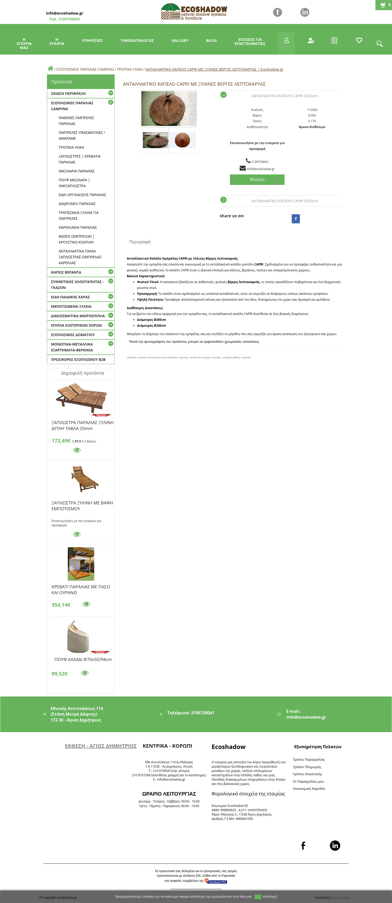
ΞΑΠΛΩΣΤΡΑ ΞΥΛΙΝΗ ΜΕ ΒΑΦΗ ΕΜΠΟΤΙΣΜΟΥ (82, 503)
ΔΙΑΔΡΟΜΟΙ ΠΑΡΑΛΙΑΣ (77, 203)
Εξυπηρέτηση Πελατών (318, 746)
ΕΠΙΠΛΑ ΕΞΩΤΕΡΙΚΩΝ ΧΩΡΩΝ (76, 325)
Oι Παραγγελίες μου (308, 781)
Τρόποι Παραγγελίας (309, 759)
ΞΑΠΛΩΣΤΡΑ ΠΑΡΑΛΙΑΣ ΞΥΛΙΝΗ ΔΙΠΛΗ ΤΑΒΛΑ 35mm (83, 423)
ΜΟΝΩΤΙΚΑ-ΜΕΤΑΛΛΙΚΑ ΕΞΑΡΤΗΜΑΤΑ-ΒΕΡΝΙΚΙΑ (72, 347)
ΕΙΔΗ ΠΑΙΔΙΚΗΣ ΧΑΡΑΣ (70, 297)
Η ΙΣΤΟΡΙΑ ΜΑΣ (24, 43)
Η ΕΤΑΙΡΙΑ (57, 41)
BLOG (211, 40)
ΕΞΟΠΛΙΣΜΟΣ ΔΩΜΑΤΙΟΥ (73, 334)
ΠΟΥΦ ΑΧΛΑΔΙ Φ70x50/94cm (83, 659)
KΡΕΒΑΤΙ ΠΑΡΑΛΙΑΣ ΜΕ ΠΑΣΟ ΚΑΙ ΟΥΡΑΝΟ (81, 587)
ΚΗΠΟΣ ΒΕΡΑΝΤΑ (66, 272)
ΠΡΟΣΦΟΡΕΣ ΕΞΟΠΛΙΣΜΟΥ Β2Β (78, 359)
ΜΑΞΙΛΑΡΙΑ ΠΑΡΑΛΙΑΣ (77, 171)
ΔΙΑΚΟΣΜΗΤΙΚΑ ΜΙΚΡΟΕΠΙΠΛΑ (78, 315)
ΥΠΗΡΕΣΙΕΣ (92, 40)
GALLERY (180, 40)
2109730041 (68, 18)
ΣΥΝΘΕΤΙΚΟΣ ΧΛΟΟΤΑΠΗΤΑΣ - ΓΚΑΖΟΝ (77, 284)
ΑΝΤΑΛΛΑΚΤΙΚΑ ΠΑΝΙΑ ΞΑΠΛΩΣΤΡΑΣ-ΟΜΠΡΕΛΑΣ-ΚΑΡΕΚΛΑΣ (80, 257)
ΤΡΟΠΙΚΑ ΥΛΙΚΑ (129, 69)
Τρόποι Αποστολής (307, 774)
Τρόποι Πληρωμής (307, 767)
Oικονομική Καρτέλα (309, 788)
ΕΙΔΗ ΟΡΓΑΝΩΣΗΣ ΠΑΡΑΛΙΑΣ (82, 194)
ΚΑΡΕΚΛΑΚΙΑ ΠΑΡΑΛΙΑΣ (78, 227)
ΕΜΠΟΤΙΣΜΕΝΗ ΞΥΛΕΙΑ (71, 306)
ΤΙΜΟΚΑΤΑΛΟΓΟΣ (137, 40)
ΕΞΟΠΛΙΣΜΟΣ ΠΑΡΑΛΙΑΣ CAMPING (85, 69)
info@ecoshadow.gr (64, 13)
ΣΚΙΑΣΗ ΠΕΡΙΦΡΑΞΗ (68, 93)
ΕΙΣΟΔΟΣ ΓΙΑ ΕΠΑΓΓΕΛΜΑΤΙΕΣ (250, 41)
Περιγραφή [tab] (140, 242)
